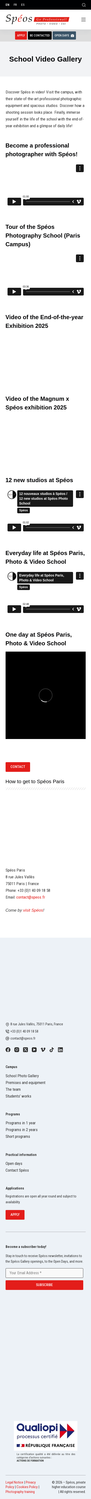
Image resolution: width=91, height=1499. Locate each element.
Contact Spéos (17, 1170)
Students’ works (18, 1096)
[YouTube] (34, 1049)
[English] (7, 4)
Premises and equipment (25, 1082)
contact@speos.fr (30, 897)
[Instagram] (16, 1049)
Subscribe (44, 1285)
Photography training (20, 1492)
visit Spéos (33, 910)
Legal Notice (14, 1482)
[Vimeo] (43, 1049)
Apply (21, 35)
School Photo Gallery (22, 1075)
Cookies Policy (27, 1487)
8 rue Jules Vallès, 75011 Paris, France (36, 1024)
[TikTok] (51, 1049)
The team (13, 1089)
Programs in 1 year (21, 1122)
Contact (17, 767)
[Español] (23, 4)
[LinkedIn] (60, 1049)
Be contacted (40, 35)
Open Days (64, 35)
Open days (14, 1163)
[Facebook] (8, 1049)
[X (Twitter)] (25, 1049)
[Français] (15, 4)
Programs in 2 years (22, 1129)
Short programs (18, 1136)
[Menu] (83, 19)
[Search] (84, 5)
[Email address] (44, 1273)
